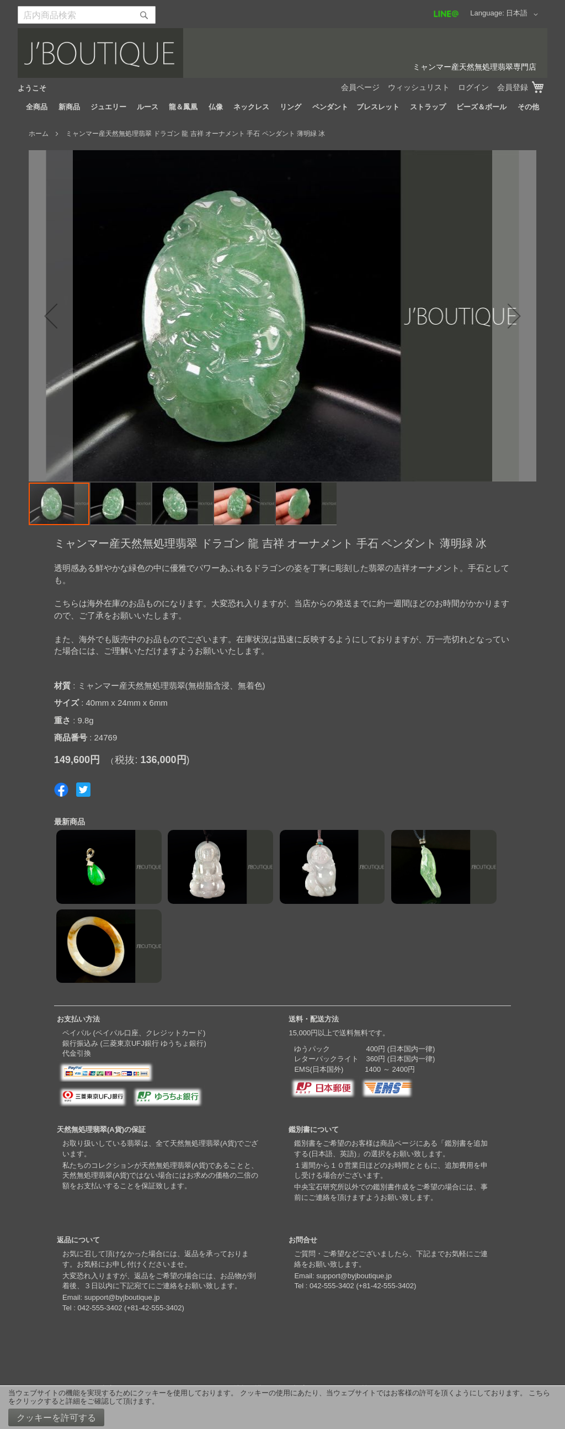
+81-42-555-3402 (154, 1308)
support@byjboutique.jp (122, 1297)
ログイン (473, 87)
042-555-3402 (99, 1308)
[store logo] (282, 53)
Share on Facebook (61, 789)
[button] (524, 14)
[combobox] (87, 15)
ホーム (39, 133)
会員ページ (360, 87)
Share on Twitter (83, 789)
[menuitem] (37, 107)
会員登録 (512, 87)
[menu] (282, 107)
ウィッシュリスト (419, 87)
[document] (282, 1407)
